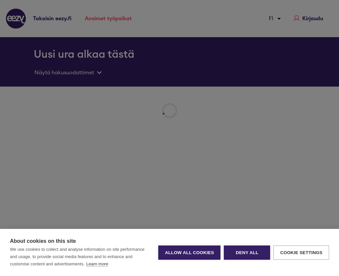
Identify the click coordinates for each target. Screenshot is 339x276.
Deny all (247, 252)
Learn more (97, 263)
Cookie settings (301, 252)
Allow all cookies (189, 252)
